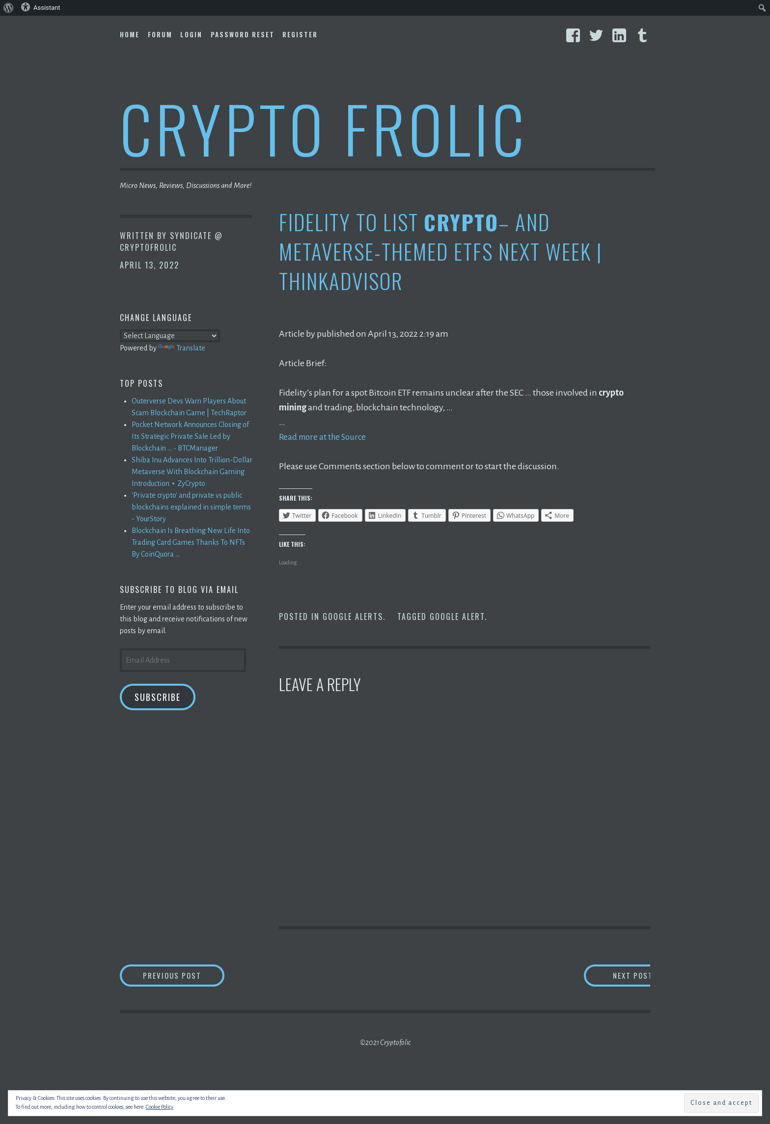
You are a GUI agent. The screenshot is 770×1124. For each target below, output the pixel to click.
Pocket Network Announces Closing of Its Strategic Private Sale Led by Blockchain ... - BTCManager (190, 436)
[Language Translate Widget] (170, 335)
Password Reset (243, 34)
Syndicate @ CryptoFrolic (171, 241)
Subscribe (158, 697)
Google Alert (457, 616)
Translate (181, 348)
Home (129, 34)
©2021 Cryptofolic (385, 1044)
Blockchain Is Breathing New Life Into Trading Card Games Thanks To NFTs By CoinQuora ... (191, 542)
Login (191, 34)
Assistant (40, 7)
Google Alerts (353, 616)
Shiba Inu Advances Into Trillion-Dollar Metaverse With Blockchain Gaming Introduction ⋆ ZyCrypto (192, 471)
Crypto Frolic (324, 127)
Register (300, 34)
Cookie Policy (159, 1107)
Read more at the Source (325, 437)
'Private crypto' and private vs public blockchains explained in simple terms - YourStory (191, 507)
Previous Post (191, 976)
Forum (160, 34)
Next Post (611, 976)
